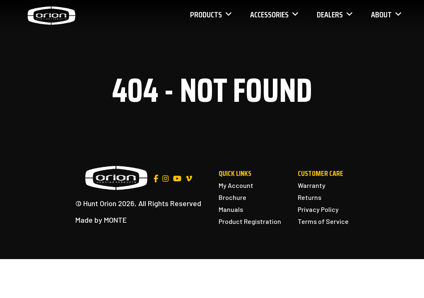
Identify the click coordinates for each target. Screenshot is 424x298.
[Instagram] (165, 178)
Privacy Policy (318, 209)
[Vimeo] (189, 178)
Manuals (231, 209)
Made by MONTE (101, 219)
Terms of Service (323, 221)
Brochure (232, 197)
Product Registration (250, 221)
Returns (309, 197)
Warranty (311, 185)
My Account (236, 185)
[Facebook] (156, 178)
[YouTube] (177, 178)
